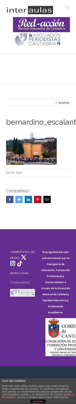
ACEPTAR (38, 401)
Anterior (64, 103)
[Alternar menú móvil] (68, 7)
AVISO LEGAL (19, 273)
